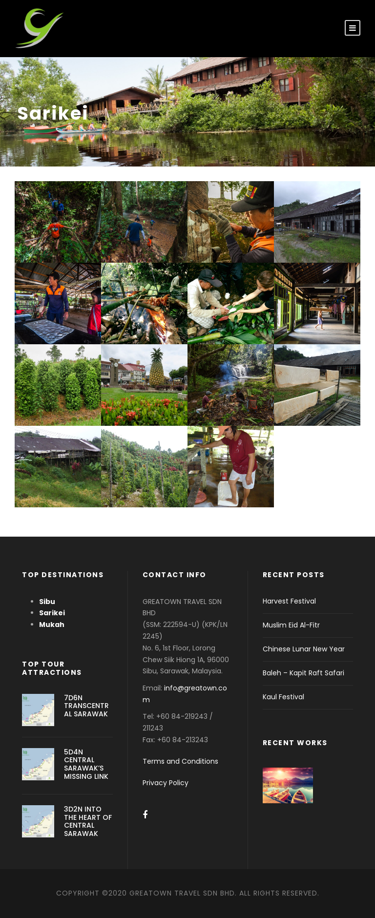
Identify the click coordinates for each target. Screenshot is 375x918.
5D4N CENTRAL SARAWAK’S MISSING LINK (86, 764)
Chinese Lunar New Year (304, 649)
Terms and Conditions (180, 761)
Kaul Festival (283, 697)
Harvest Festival (289, 601)
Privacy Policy (165, 783)
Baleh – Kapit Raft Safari (303, 673)
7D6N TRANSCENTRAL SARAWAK (86, 706)
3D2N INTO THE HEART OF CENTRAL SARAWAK (88, 821)
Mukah (51, 624)
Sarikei (52, 613)
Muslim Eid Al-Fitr (291, 625)
